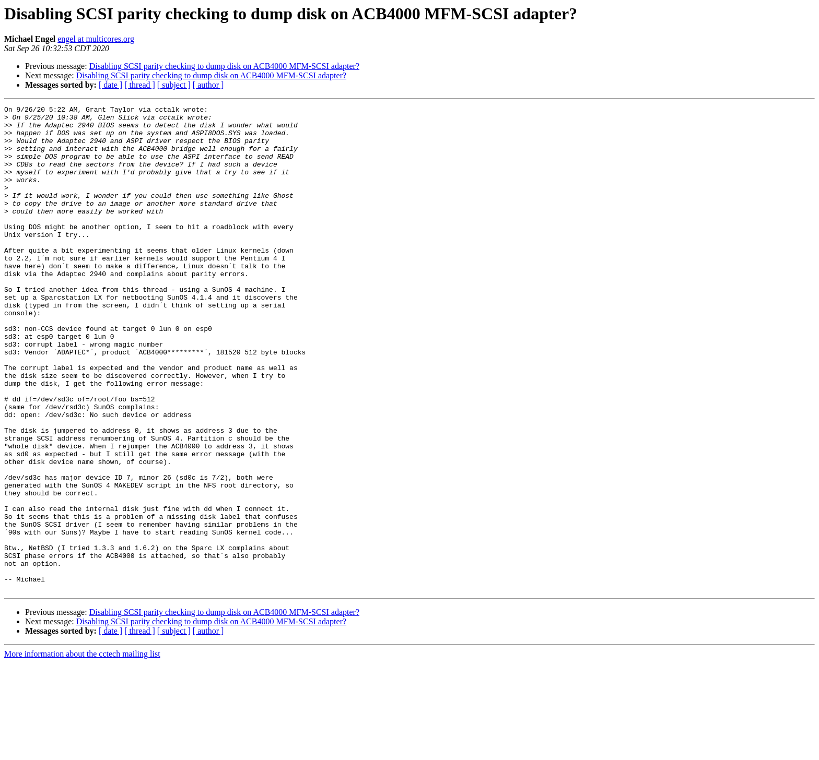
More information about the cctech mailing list (82, 750)
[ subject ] (174, 84)
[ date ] (110, 84)
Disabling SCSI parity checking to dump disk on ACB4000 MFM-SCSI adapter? (224, 66)
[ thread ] (139, 84)
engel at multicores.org (95, 38)
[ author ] (208, 84)
